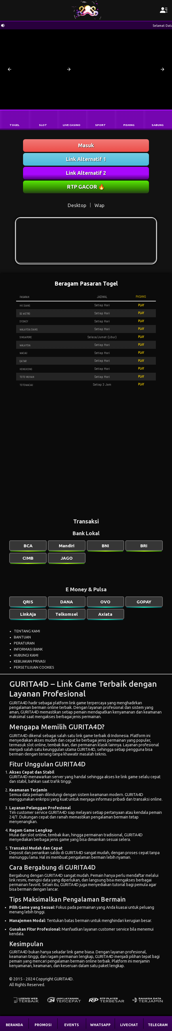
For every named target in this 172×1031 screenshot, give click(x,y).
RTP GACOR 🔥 (86, 187)
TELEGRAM (158, 1025)
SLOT (43, 125)
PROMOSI (43, 1025)
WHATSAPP (100, 1025)
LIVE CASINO (71, 125)
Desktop (77, 205)
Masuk (86, 145)
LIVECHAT (129, 1025)
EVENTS (71, 1025)
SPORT (100, 125)
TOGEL (14, 125)
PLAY (141, 305)
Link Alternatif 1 (86, 159)
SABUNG (158, 125)
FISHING (129, 125)
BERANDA (14, 1025)
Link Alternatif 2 (86, 173)
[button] (9, 69)
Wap (99, 205)
